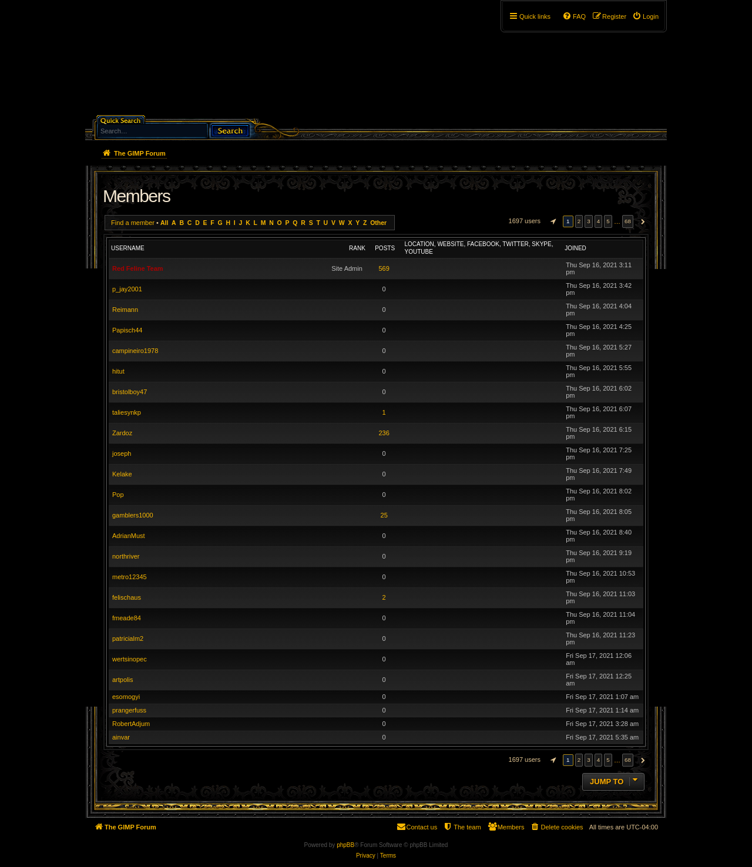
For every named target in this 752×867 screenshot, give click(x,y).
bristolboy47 (129, 391)
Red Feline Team (137, 268)
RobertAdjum (131, 723)
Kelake (122, 474)
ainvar (121, 737)
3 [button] (588, 221)
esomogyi (126, 696)
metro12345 (129, 576)
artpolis (122, 679)
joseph (121, 453)
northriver (125, 556)
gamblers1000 (132, 515)
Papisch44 (127, 330)
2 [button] (579, 221)
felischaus (126, 597)
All (164, 223)
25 (384, 515)
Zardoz (122, 432)
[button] (551, 221)
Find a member (133, 222)
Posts (385, 248)
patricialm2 (127, 638)
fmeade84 (126, 617)
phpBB (345, 845)
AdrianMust (128, 535)
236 (383, 432)
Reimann (125, 309)
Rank (357, 248)
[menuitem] (645, 16)
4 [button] (598, 221)
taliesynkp (126, 412)
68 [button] (628, 221)
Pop (118, 494)
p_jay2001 (127, 289)
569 (383, 268)
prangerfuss (129, 710)
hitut (118, 371)
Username (128, 248)
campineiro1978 (135, 350)
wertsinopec (129, 659)
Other (378, 223)
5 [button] (608, 221)
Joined (575, 248)
